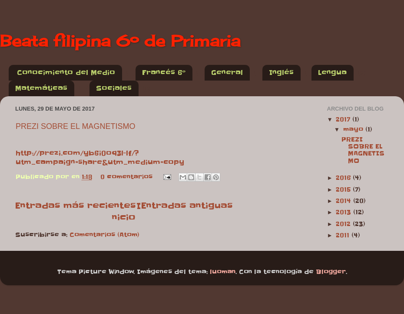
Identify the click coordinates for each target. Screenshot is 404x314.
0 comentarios (126, 177)
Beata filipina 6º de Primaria (120, 41)
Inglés (281, 72)
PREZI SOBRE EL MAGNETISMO (75, 126)
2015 (344, 190)
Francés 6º (163, 72)
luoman (222, 272)
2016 (344, 178)
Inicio (126, 211)
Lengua (332, 72)
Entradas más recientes (75, 205)
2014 (344, 201)
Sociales (114, 88)
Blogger (331, 272)
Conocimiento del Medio (66, 72)
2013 (344, 212)
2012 (344, 224)
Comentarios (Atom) (104, 235)
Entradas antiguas (186, 205)
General (227, 72)
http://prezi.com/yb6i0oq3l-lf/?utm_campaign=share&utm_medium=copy (100, 158)
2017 (344, 119)
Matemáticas (41, 88)
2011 (343, 235)
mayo (354, 129)
